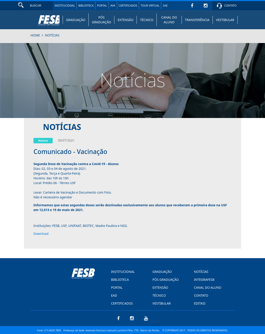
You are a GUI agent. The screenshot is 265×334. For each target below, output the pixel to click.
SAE (165, 5)
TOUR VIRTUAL (150, 5)
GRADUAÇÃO (75, 20)
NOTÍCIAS (201, 271)
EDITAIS (200, 303)
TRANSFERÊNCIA (197, 20)
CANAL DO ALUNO (169, 19)
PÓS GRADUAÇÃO (101, 19)
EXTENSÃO (125, 20)
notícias (52, 35)
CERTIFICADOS (128, 5)
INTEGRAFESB (204, 279)
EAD (114, 295)
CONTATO (230, 5)
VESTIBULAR (225, 20)
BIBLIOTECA (86, 5)
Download (41, 233)
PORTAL (102, 5)
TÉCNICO (146, 20)
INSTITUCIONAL (64, 5)
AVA (112, 5)
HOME (35, 35)
